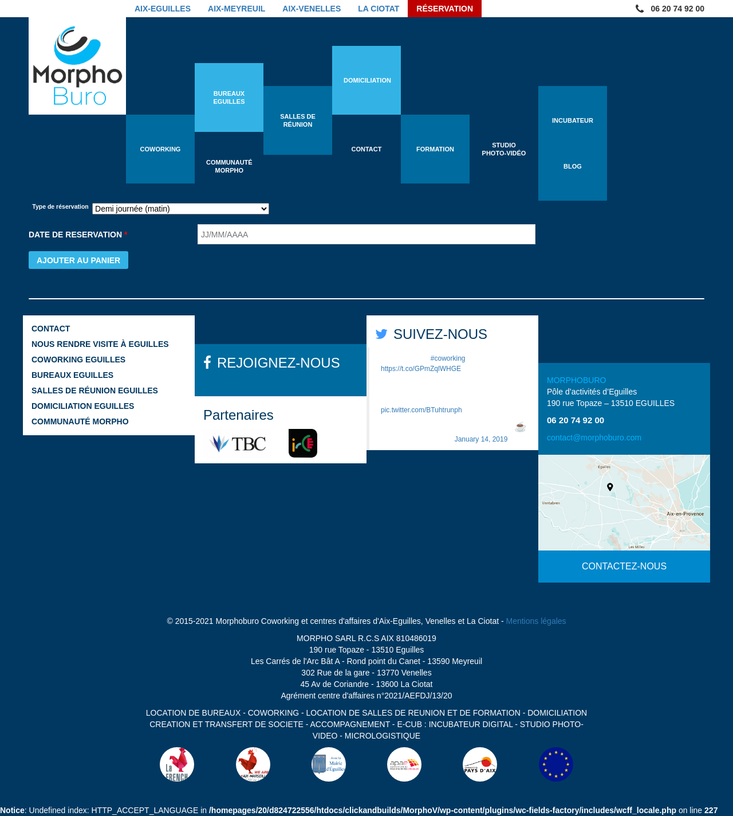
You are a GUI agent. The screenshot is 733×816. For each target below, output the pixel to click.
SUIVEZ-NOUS (440, 334)
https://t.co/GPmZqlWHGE (421, 369)
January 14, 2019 (481, 439)
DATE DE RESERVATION (78, 234)
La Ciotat (378, 8)
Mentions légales (536, 621)
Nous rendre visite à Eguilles (100, 344)
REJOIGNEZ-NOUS (278, 362)
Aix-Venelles (311, 8)
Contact (50, 328)
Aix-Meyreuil (236, 8)
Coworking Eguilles (78, 359)
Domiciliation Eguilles (82, 406)
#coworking (448, 358)
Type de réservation (60, 206)
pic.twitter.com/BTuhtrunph (421, 410)
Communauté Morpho (80, 421)
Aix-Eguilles (163, 8)
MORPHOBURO (576, 380)
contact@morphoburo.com (594, 437)
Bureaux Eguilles (72, 375)
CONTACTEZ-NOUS (624, 566)
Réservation (444, 8)
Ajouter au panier (78, 260)
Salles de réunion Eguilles (94, 390)
